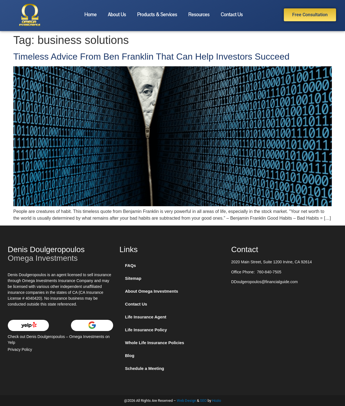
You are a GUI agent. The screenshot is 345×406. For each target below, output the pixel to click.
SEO (203, 400)
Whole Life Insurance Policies (154, 342)
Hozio (216, 400)
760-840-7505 (269, 272)
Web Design (186, 400)
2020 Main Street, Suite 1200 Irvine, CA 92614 (271, 262)
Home (90, 14)
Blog (129, 355)
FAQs (130, 265)
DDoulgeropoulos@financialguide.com (264, 282)
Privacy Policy (20, 349)
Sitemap (133, 278)
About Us (117, 14)
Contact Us (232, 14)
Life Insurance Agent (145, 317)
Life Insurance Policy (146, 329)
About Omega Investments (151, 291)
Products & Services (157, 14)
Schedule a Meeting (144, 368)
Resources (199, 14)
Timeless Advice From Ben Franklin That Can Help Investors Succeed (151, 56)
